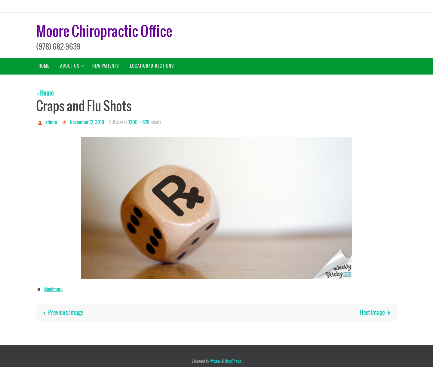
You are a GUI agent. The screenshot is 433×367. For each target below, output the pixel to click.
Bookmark (53, 289)
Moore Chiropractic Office (104, 32)
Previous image (61, 312)
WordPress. (232, 361)
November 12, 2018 (87, 122)
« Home (45, 93)
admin (51, 122)
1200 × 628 (138, 122)
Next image (376, 312)
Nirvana (214, 361)
